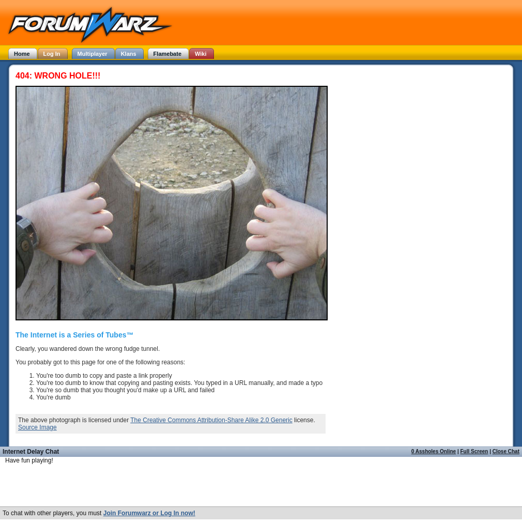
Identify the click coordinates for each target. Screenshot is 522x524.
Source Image (37, 427)
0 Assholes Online (433, 451)
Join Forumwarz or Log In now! (149, 513)
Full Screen (474, 451)
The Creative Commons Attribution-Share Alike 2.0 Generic (211, 420)
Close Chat (506, 451)
